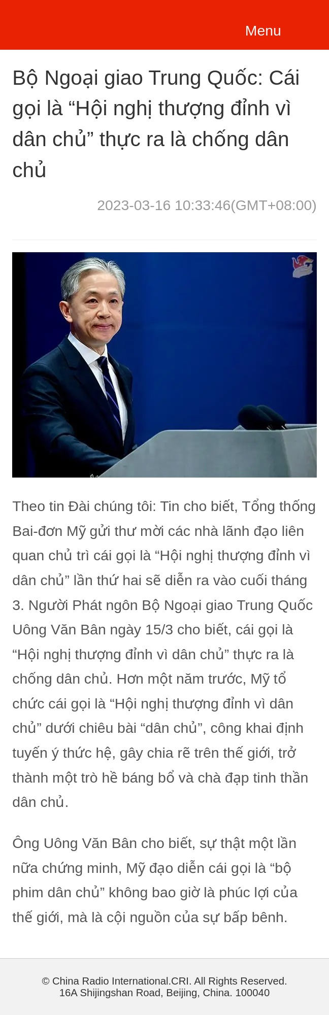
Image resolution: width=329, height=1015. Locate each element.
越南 (73, 23)
